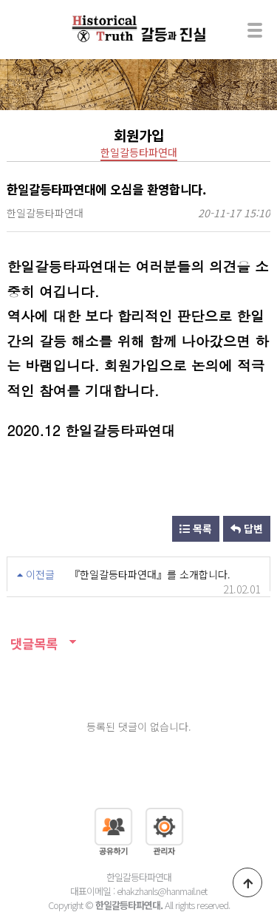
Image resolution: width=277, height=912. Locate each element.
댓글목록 (32, 643)
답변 (246, 528)
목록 (195, 528)
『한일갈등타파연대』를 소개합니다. (149, 574)
